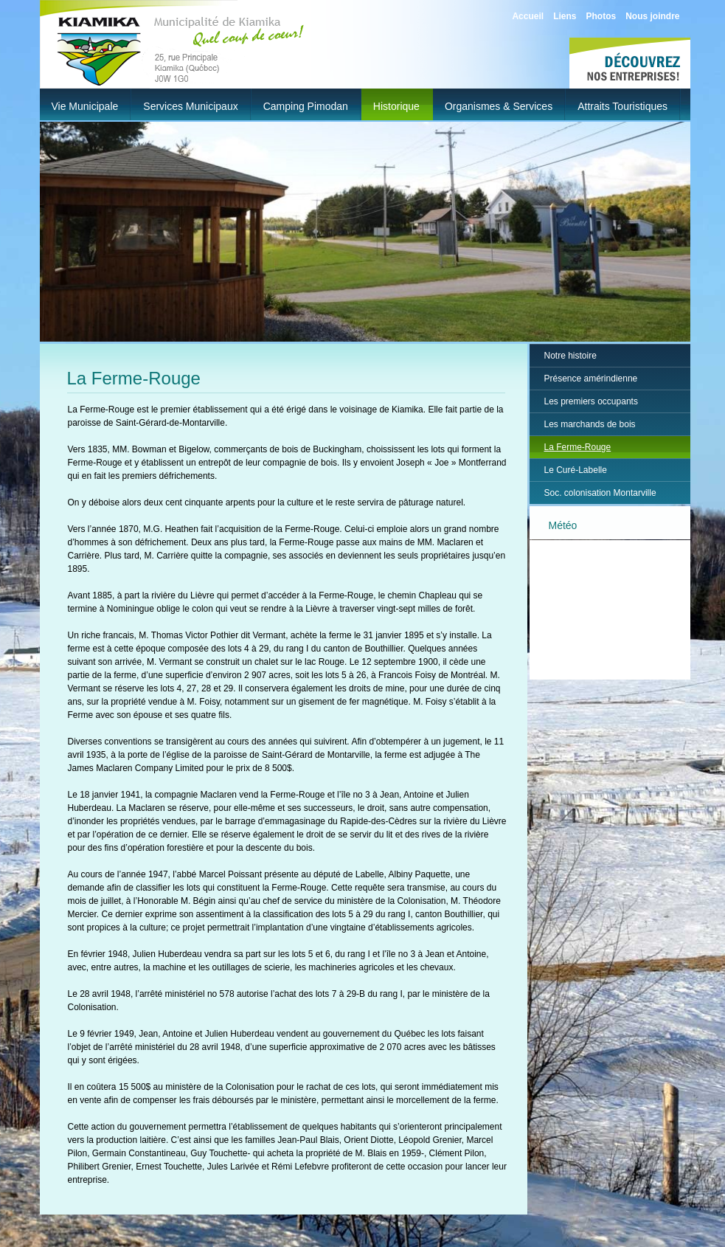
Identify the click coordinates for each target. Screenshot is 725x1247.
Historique (396, 106)
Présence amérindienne (591, 378)
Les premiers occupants (591, 401)
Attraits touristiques (622, 106)
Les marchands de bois (590, 424)
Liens (564, 16)
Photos (601, 16)
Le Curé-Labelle (575, 470)
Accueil (528, 16)
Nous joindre (652, 16)
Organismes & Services (498, 106)
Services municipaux (190, 106)
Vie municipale (85, 106)
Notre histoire (570, 355)
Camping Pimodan (305, 106)
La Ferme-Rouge (577, 447)
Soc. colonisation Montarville (600, 493)
